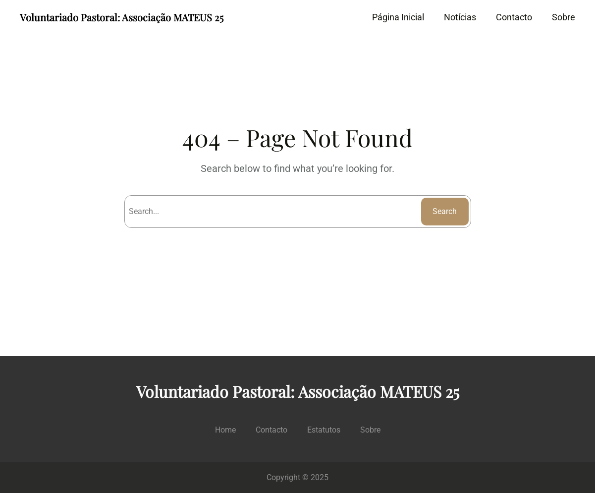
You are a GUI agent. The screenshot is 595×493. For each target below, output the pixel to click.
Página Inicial (398, 17)
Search (445, 211)
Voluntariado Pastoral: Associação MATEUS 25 (121, 17)
